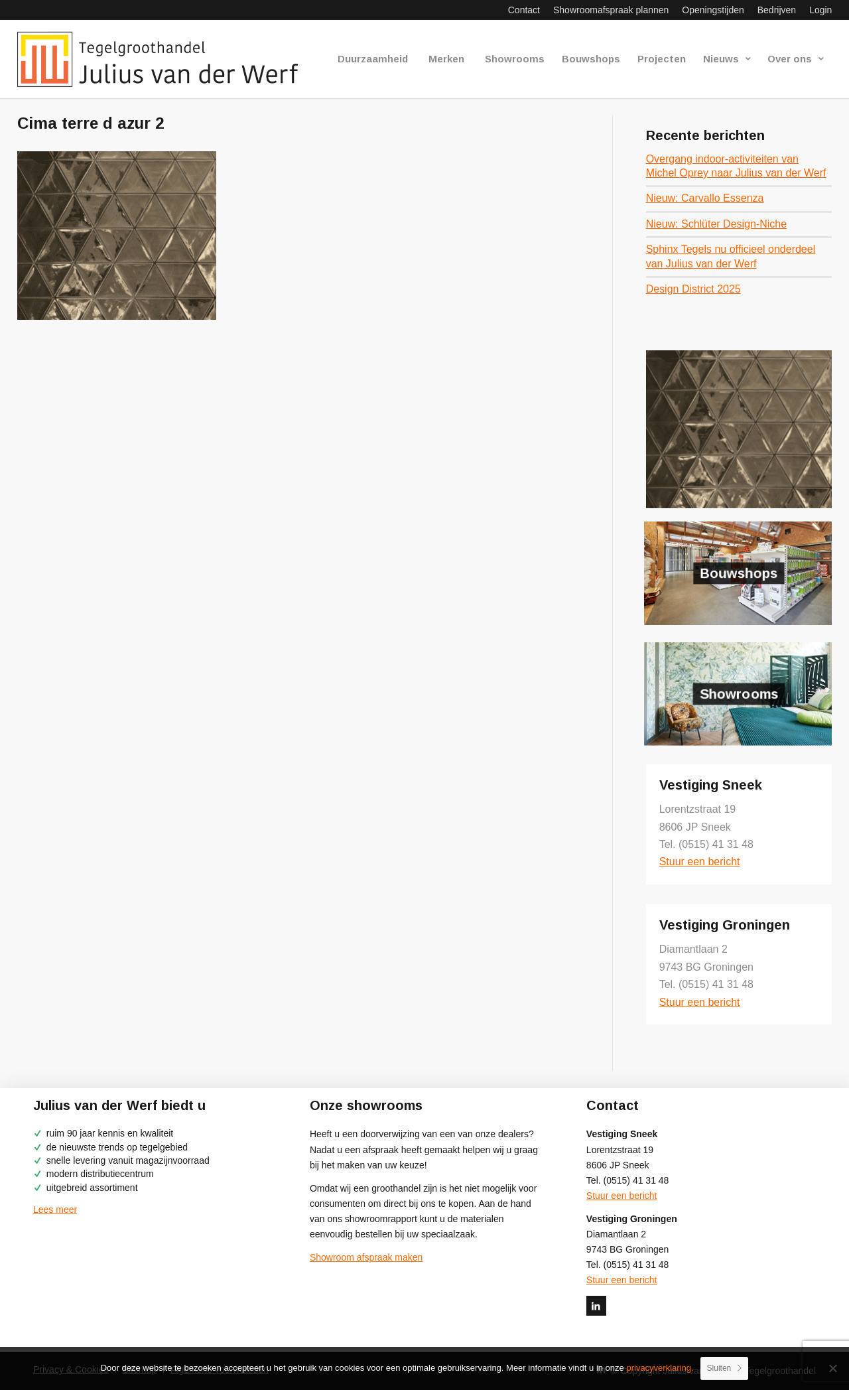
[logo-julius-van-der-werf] (163, 59)
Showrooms (738, 693)
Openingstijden (713, 10)
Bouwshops (739, 573)
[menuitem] (524, 10)
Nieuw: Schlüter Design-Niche (716, 224)
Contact (524, 10)
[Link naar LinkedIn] (596, 1306)
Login (820, 10)
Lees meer (55, 1209)
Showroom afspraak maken (366, 1257)
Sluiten (719, 1368)
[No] (832, 1368)
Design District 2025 (693, 289)
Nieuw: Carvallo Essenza (705, 198)
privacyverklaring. (659, 1368)
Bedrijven (776, 10)
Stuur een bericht (699, 861)
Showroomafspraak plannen (611, 10)
